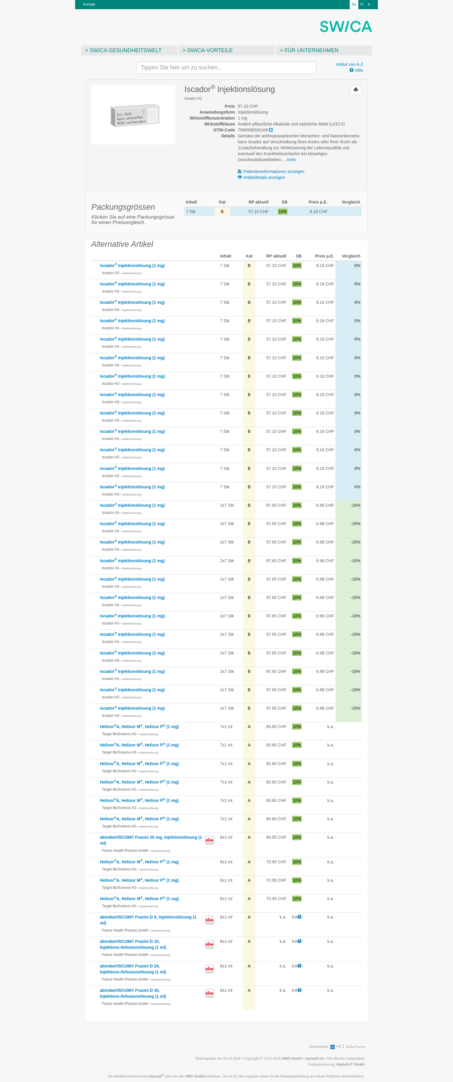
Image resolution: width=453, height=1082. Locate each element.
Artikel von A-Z (349, 64)
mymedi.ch (314, 1058)
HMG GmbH (292, 1058)
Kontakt (89, 4)
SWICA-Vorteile (210, 50)
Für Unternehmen (312, 50)
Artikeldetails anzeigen (261, 177)
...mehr (289, 159)
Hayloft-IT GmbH (350, 1064)
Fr (362, 4)
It (369, 4)
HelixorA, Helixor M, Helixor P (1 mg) (139, 726)
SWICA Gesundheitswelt (126, 50)
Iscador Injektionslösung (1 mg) (132, 265)
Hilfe (356, 70)
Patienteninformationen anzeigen (271, 171)
